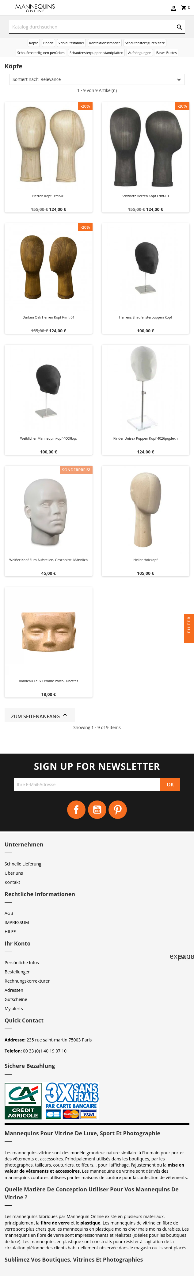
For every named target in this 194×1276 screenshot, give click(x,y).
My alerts (14, 1008)
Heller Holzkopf (145, 559)
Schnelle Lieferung (23, 864)
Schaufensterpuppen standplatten (96, 52)
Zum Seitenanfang (40, 715)
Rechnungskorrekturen (28, 981)
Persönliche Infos (22, 962)
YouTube (97, 809)
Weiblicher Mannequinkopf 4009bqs (48, 438)
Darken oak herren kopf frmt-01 (48, 317)
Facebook (76, 809)
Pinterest (117, 809)
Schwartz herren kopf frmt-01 (145, 195)
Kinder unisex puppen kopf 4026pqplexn (145, 438)
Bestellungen (18, 972)
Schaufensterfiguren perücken (41, 52)
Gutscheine (16, 999)
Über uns (14, 873)
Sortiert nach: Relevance (37, 79)
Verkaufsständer (71, 42)
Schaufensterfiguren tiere (145, 42)
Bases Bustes (166, 52)
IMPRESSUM (17, 922)
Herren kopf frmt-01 (48, 195)
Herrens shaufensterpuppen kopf (145, 317)
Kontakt (12, 882)
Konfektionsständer (104, 42)
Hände (48, 42)
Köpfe (33, 42)
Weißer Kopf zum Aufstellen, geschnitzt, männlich (48, 559)
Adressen (14, 990)
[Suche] (97, 27)
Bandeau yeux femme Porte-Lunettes (48, 680)
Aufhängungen (139, 52)
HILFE (10, 931)
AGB (9, 913)
